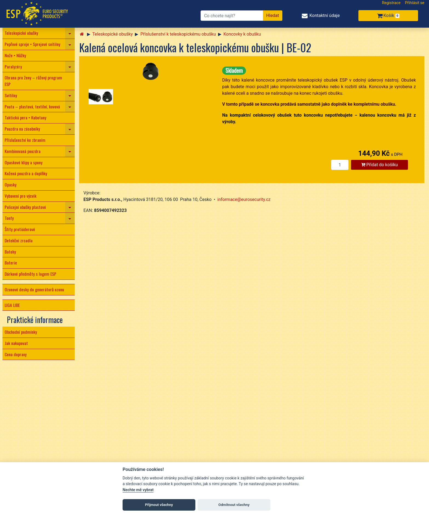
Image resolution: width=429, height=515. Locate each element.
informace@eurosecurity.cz (244, 199)
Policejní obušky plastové (25, 207)
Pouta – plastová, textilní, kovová (32, 106)
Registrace (391, 3)
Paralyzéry (13, 66)
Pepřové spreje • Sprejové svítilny (32, 44)
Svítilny (11, 95)
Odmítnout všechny (234, 505)
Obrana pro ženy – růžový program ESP (33, 80)
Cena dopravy (16, 354)
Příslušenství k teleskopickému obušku (178, 34)
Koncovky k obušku (242, 34)
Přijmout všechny (159, 505)
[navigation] (70, 33)
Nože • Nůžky (15, 55)
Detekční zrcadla (19, 240)
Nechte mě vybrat (138, 490)
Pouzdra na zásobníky (22, 128)
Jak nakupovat (16, 343)
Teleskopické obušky (21, 33)
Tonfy (9, 218)
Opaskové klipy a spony (23, 162)
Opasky (10, 184)
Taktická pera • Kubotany (25, 117)
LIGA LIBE (12, 305)
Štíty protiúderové (20, 229)
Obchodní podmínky (21, 332)
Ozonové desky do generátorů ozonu (34, 289)
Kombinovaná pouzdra (22, 151)
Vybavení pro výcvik (20, 195)
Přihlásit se (414, 3)
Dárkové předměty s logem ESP (30, 274)
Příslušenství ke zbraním (25, 140)
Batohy (10, 251)
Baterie (11, 262)
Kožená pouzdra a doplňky (26, 173)
